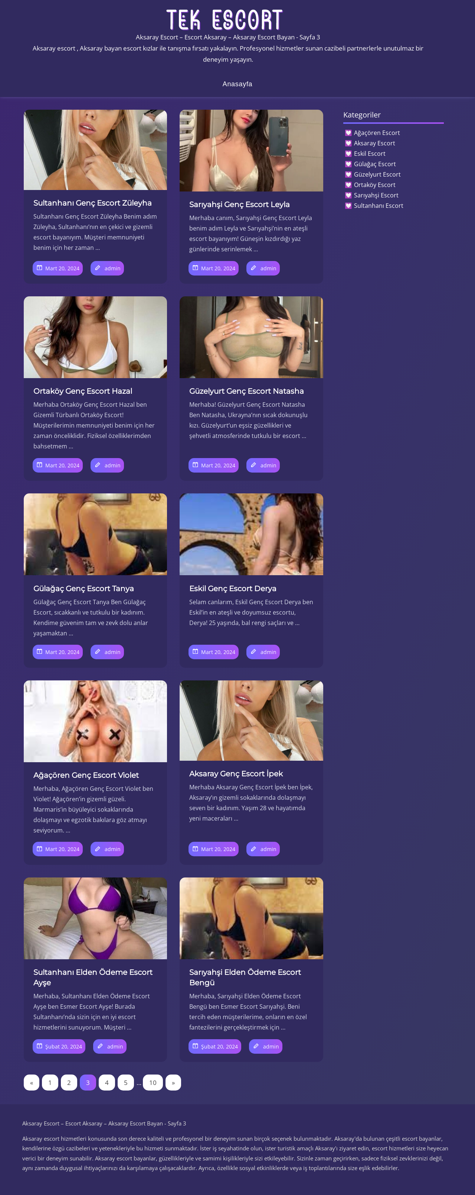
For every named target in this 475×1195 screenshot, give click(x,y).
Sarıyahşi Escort (376, 195)
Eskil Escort (370, 153)
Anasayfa (238, 84)
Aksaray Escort (374, 143)
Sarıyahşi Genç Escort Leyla (239, 204)
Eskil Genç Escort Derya (232, 588)
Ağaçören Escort (377, 133)
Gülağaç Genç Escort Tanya (83, 588)
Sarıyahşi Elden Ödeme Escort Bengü (245, 977)
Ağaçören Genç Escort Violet (86, 775)
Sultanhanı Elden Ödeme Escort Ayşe (93, 977)
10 (153, 1082)
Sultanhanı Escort (378, 206)
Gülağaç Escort (375, 164)
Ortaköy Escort (375, 185)
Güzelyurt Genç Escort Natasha (246, 391)
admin (113, 268)
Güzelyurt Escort (377, 174)
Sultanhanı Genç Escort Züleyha (92, 203)
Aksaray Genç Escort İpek (236, 773)
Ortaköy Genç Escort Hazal (82, 391)
